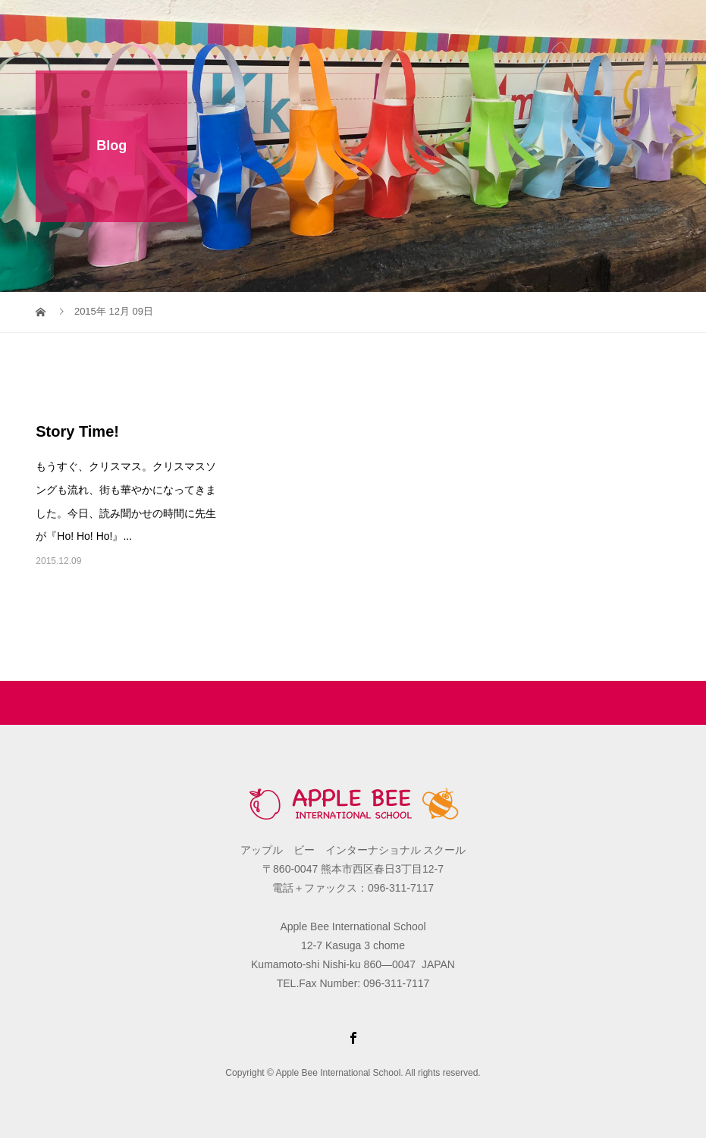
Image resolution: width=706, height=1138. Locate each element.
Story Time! (77, 431)
